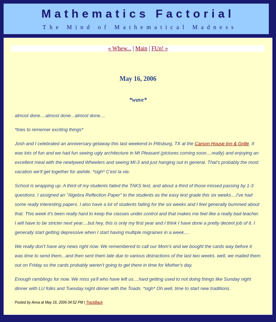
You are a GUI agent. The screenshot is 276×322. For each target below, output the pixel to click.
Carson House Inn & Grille (222, 143)
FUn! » (159, 48)
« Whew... (119, 48)
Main (141, 48)
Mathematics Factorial (138, 13)
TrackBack (94, 302)
